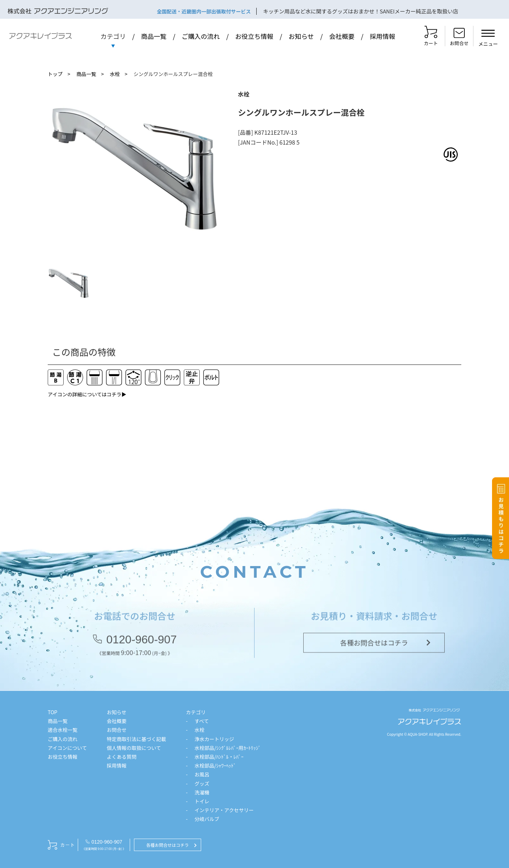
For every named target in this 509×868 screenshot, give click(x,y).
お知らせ (301, 36)
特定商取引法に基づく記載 (136, 738)
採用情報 (382, 36)
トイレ (201, 801)
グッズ (201, 783)
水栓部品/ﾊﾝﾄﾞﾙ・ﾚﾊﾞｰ (219, 756)
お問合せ (117, 729)
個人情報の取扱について (134, 747)
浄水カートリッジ (214, 738)
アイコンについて (67, 747)
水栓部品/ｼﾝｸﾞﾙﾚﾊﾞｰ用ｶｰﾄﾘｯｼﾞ (227, 747)
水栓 (115, 73)
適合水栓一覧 (62, 729)
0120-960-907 (141, 641)
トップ (55, 73)
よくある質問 (121, 756)
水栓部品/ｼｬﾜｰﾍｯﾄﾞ (215, 765)
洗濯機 (201, 792)
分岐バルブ (206, 818)
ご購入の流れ (201, 36)
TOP (52, 712)
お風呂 (201, 774)
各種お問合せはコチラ (374, 644)
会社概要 (342, 36)
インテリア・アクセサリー (223, 810)
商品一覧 (153, 36)
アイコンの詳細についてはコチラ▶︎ (87, 394)
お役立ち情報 (254, 36)
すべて (201, 720)
